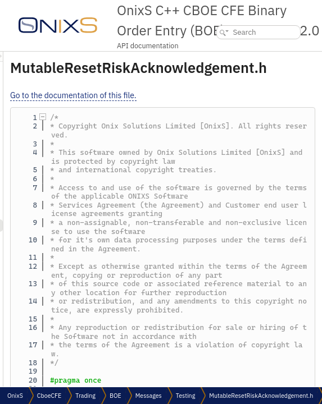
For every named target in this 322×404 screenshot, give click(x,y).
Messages (148, 396)
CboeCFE (49, 396)
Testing (185, 396)
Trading (85, 396)
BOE (115, 396)
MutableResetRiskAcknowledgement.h (261, 396)
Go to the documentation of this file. (214, 95)
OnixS (15, 396)
